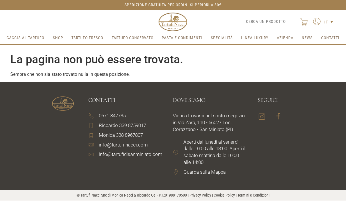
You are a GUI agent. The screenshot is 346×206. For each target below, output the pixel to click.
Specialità (222, 37)
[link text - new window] (210, 172)
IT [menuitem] (326, 22)
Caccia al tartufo (25, 37)
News (307, 37)
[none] (328, 21)
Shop (58, 37)
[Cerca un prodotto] (269, 21)
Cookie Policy (224, 195)
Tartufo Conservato (132, 37)
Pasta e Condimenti (182, 37)
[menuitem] (328, 21)
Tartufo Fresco (87, 37)
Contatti (330, 37)
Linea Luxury (254, 37)
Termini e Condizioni (253, 195)
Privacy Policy (200, 195)
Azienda (285, 37)
